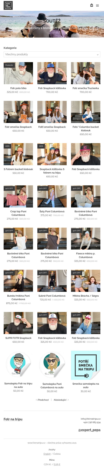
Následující (60, 399)
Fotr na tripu (13, 419)
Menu (97, 5)
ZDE (92, 28)
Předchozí (43, 399)
